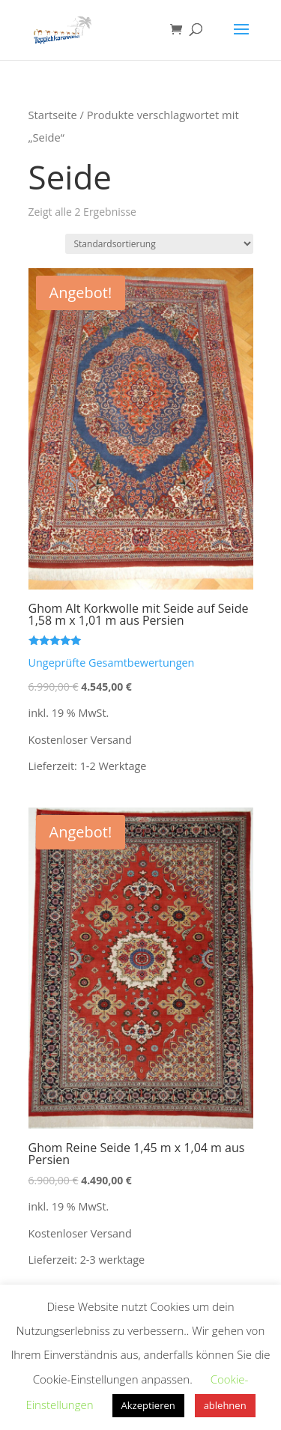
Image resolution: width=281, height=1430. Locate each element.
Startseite (52, 114)
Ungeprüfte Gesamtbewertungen (111, 662)
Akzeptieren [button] (148, 1405)
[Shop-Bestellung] (159, 244)
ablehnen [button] (225, 1405)
